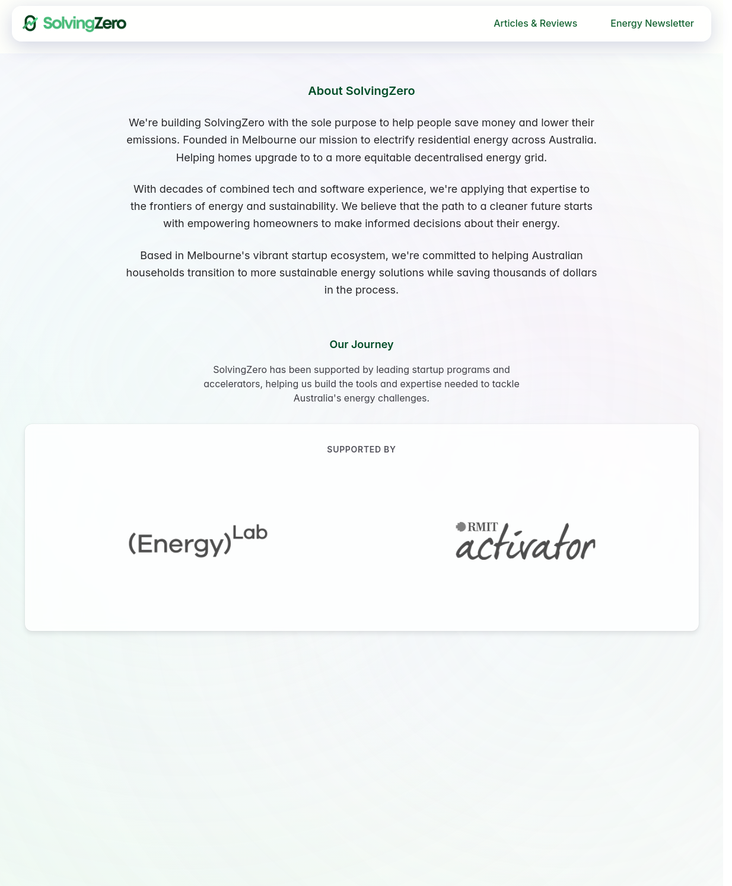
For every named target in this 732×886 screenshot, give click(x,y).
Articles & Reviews (535, 23)
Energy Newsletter (652, 23)
